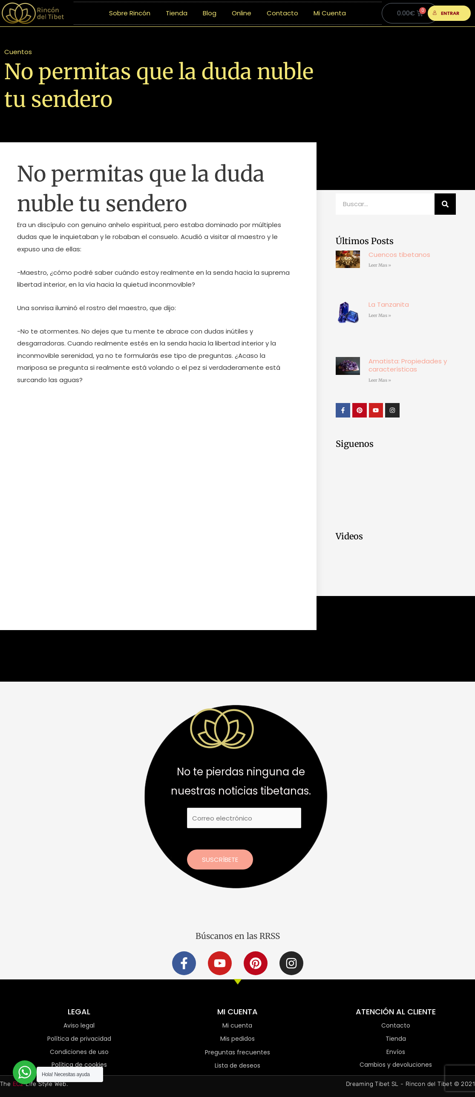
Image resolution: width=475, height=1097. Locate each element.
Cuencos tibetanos (399, 254)
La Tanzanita (388, 304)
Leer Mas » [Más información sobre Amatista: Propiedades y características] (379, 380)
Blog (209, 13)
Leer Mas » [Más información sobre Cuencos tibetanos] (379, 265)
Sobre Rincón (129, 13)
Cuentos (18, 51)
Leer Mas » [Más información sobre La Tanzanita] (379, 315)
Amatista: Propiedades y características (407, 365)
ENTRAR (445, 13)
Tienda (176, 13)
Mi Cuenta (330, 13)
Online (241, 13)
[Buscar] (445, 204)
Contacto (282, 13)
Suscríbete (220, 859)
